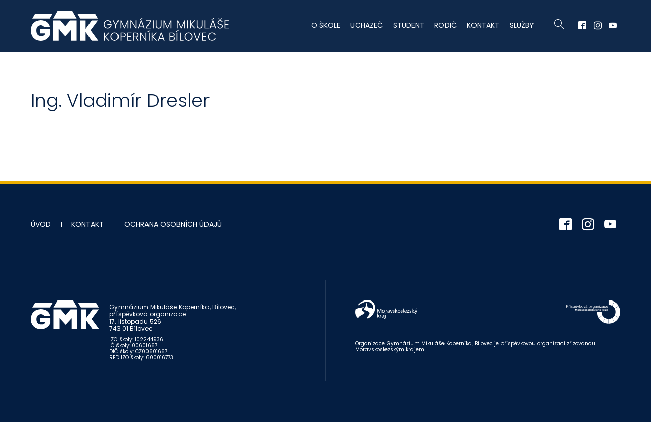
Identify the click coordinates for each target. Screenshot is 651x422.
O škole (325, 25)
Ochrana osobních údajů (173, 224)
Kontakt (483, 25)
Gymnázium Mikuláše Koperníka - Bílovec (130, 26)
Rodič (445, 25)
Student (408, 25)
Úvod (41, 224)
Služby (522, 25)
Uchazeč (366, 25)
